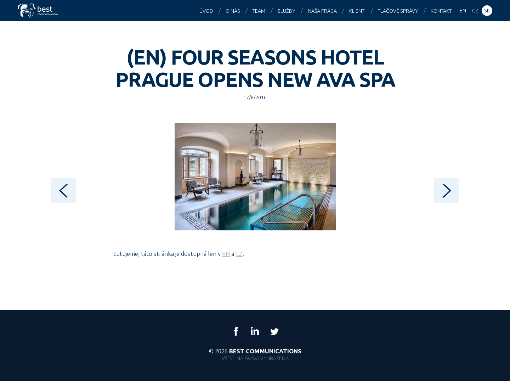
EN (226, 253)
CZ (239, 253)
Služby (286, 11)
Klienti (357, 11)
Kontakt (441, 11)
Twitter (274, 331)
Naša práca (322, 11)
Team (259, 11)
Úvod (206, 11)
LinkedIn (255, 331)
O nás (233, 11)
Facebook (236, 331)
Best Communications (39, 11)
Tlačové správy (398, 11)
